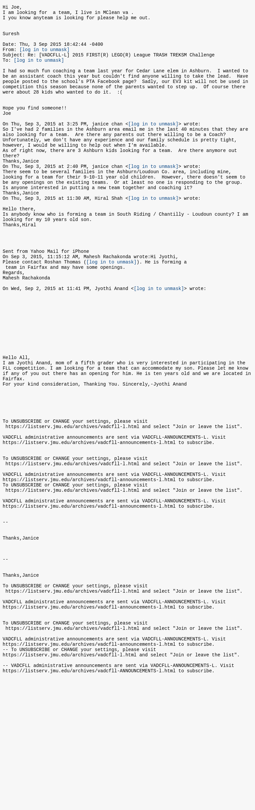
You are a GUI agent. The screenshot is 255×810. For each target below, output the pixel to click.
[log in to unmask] (44, 58)
